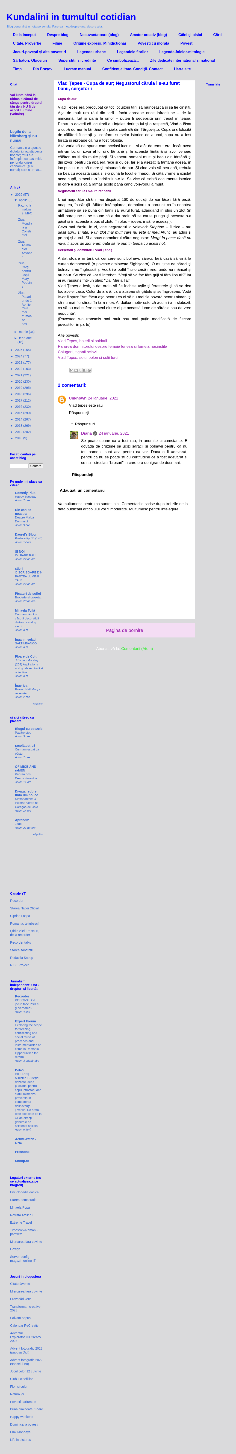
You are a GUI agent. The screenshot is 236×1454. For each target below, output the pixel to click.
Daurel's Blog (25, 534)
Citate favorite (20, 1284)
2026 (19, 194)
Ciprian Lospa (20, 916)
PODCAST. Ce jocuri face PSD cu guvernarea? (27, 1004)
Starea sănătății (21, 950)
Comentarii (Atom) (137, 648)
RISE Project (19, 965)
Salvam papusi (20, 1318)
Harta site (182, 69)
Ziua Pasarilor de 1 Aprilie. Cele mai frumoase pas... (25, 308)
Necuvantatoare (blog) (99, 35)
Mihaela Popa (20, 1207)
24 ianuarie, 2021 (103, 398)
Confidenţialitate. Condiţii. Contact (132, 69)
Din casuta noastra (23, 511)
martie (24, 332)
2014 (19, 419)
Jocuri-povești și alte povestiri (39, 52)
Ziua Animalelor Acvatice (25, 249)
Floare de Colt (25, 656)
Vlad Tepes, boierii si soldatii (82, 341)
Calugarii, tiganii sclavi (77, 352)
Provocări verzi (21, 1299)
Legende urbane (91, 52)
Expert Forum (25, 1021)
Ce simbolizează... (123, 60)
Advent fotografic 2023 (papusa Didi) (26, 1350)
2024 (19, 356)
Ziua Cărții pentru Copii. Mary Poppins (25, 274)
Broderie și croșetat (28, 597)
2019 (19, 388)
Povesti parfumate (23, 1402)
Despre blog (57, 35)
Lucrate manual (77, 69)
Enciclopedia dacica (24, 1192)
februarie (25, 338)
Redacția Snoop (21, 958)
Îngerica (21, 685)
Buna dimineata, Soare (26, 1409)
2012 (19, 432)
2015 (19, 413)
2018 (19, 394)
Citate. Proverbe (27, 43)
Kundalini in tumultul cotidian (71, 17)
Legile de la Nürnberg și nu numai (23, 135)
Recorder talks (20, 942)
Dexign (15, 1249)
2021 (19, 375)
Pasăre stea (23, 732)
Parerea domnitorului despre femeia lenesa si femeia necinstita (112, 346)
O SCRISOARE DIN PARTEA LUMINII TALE (28, 576)
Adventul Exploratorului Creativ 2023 (25, 1337)
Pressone (22, 1152)
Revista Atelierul (21, 1215)
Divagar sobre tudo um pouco (26, 793)
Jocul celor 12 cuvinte (25, 1371)
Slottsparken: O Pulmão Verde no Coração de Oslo (26, 803)
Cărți (217, 35)
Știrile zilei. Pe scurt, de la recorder (24, 933)
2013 (19, 425)
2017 (19, 400)
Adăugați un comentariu (82, 490)
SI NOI (20, 551)
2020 (19, 381)
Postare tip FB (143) (28, 538)
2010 (19, 438)
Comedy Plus (25, 493)
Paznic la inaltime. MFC (25, 209)
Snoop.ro (22, 1161)
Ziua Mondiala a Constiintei (25, 227)
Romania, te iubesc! (24, 923)
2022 (19, 369)
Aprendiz (22, 820)
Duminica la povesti (24, 1424)
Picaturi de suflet (28, 593)
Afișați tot (38, 703)
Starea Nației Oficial (24, 908)
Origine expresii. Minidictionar (100, 43)
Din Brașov (42, 69)
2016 (19, 406)
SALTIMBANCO (26, 643)
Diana (86, 433)
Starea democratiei (23, 1200)
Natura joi (17, 1394)
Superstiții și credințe (77, 60)
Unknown (78, 398)
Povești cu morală (153, 43)
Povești (187, 43)
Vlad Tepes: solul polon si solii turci (88, 357)
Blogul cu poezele (28, 729)
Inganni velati (25, 639)
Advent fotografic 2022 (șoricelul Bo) (26, 1362)
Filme (57, 43)
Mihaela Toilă (25, 610)
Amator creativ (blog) (148, 35)
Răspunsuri (85, 424)
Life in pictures (20, 1440)
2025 (19, 350)
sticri (19, 568)
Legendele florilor (132, 52)
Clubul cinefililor (21, 1379)
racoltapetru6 (25, 745)
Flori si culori (19, 1386)
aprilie (23, 200)
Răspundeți (79, 413)
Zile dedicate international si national (182, 60)
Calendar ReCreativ (24, 1325)
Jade (18, 824)
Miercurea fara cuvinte (26, 1242)
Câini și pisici (190, 35)
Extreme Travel (21, 1222)
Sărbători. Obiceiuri (30, 60)
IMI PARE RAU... (26, 555)
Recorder (17, 900)
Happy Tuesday (25, 496)
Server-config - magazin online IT (23, 1258)
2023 (19, 362)
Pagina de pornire (124, 630)
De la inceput (24, 35)
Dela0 (19, 1070)
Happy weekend (21, 1417)
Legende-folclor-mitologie (181, 52)
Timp (17, 69)
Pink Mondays (20, 1432)
